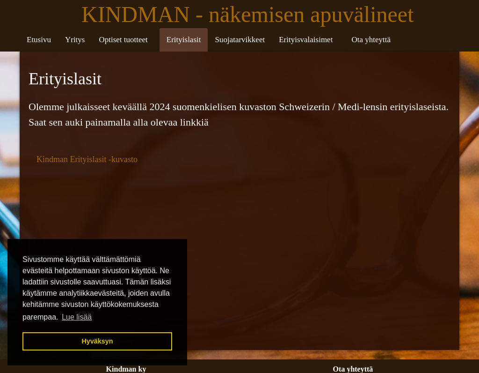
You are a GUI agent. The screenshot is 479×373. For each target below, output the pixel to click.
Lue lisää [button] (77, 317)
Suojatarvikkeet (240, 39)
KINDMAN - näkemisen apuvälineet (250, 14)
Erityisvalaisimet (306, 39)
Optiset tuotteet (123, 39)
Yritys (75, 39)
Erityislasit (184, 39)
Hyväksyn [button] (97, 341)
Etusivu (39, 39)
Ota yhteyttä (371, 39)
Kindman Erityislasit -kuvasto (87, 159)
